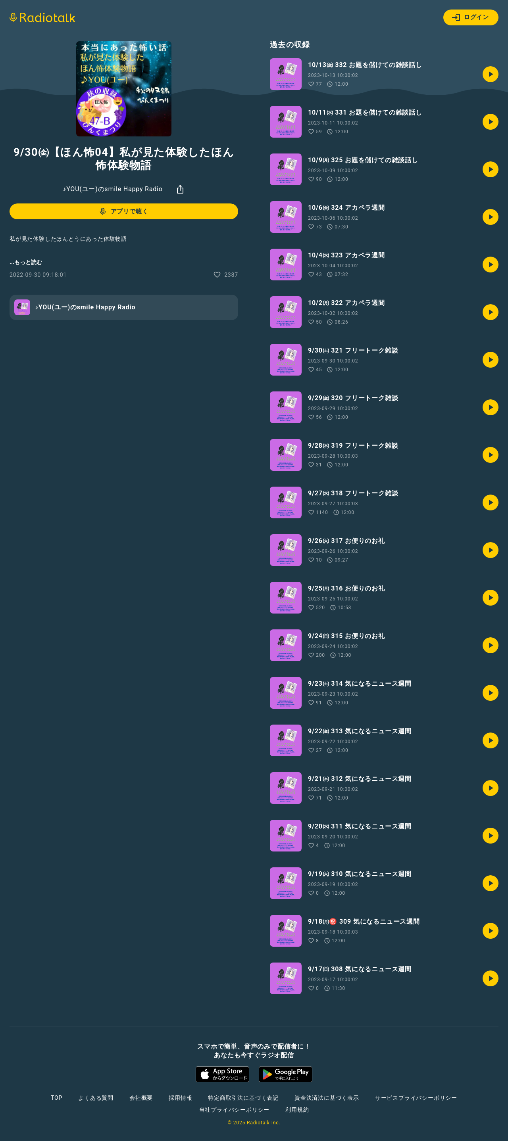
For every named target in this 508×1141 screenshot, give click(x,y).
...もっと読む (26, 262)
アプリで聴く (123, 211)
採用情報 (180, 1098)
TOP (56, 1098)
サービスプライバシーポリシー (416, 1098)
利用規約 (297, 1109)
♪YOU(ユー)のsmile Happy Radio (112, 189)
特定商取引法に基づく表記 (243, 1098)
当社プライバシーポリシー (234, 1109)
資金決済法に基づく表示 (326, 1098)
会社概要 (141, 1098)
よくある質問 (96, 1098)
